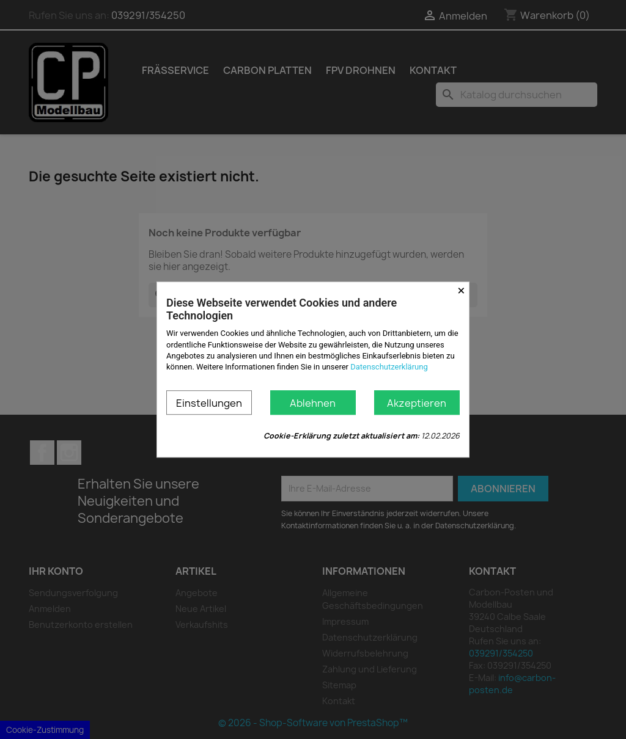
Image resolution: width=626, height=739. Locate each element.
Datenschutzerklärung (389, 366)
